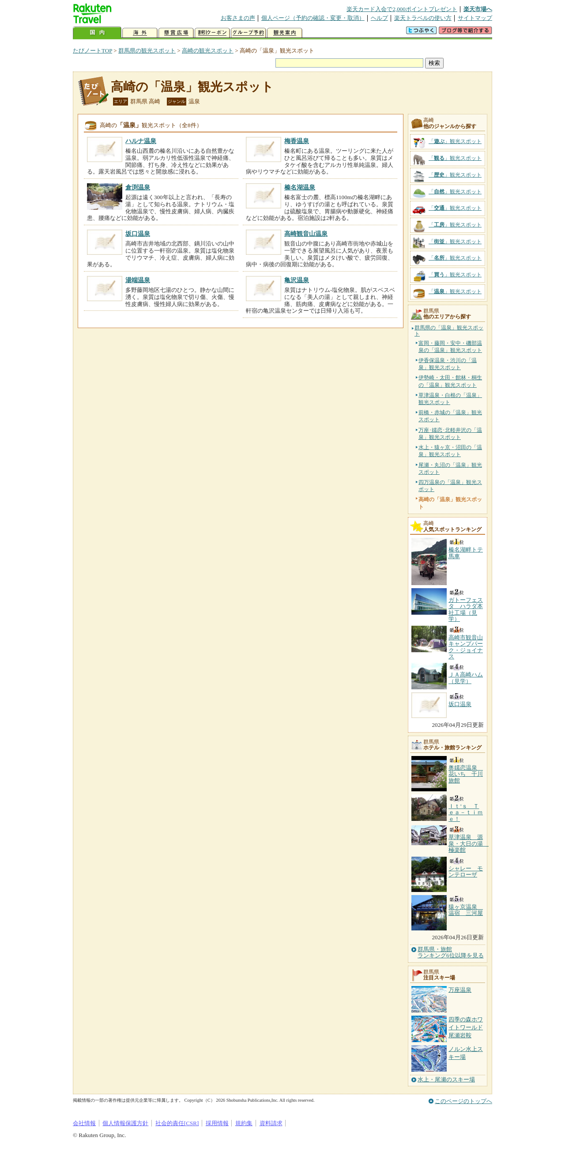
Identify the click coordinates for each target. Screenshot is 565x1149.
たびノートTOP (92, 50)
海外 (140, 32)
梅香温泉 (296, 140)
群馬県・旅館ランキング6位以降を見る (451, 952)
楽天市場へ (477, 9)
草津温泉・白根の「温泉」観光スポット (450, 398)
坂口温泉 (137, 233)
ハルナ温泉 (140, 140)
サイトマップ (475, 18)
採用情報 (217, 1123)
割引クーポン (212, 32)
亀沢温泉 (296, 279)
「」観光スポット (455, 141)
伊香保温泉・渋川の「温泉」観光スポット (447, 363)
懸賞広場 (176, 32)
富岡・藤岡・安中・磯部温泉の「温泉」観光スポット (450, 346)
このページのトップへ (463, 1101)
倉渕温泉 (137, 187)
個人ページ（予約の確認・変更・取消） (313, 18)
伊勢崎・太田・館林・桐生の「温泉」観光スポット (450, 381)
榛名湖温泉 (299, 187)
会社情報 (84, 1123)
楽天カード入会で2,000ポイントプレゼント (402, 9)
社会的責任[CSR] (177, 1123)
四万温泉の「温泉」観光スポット (450, 485)
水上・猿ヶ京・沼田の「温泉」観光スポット (450, 450)
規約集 (243, 1123)
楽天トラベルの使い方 (423, 18)
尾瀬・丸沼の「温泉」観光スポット (450, 468)
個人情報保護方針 (125, 1123)
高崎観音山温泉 (306, 233)
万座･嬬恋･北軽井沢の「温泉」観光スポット (450, 433)
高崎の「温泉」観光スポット (192, 87)
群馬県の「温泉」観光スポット (448, 331)
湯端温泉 (137, 279)
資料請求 (271, 1123)
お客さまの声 (238, 18)
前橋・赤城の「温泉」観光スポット (450, 416)
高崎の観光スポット (208, 50)
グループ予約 (248, 32)
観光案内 (284, 32)
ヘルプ (379, 18)
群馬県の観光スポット (147, 50)
